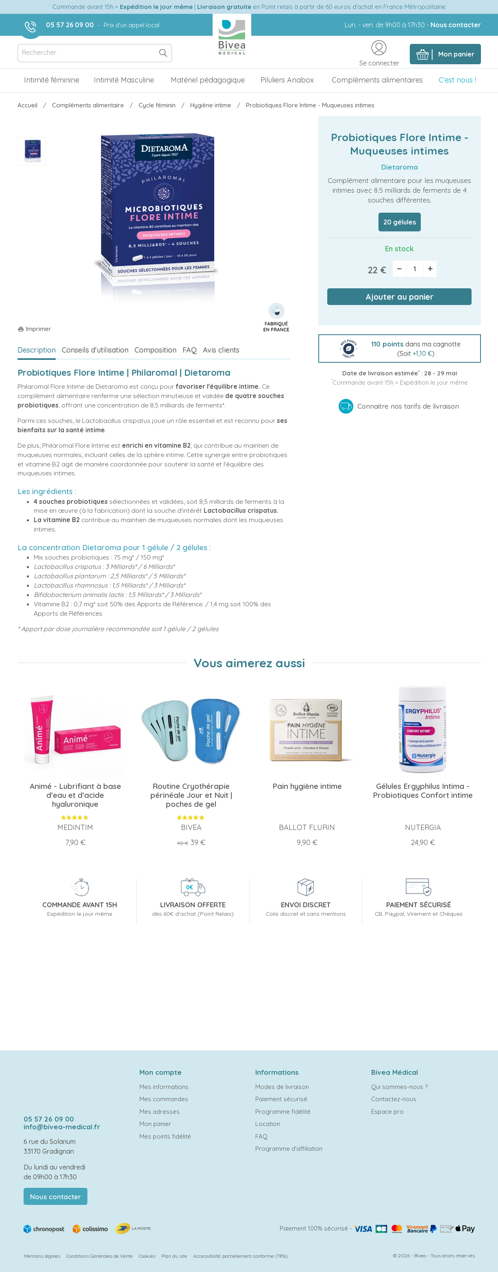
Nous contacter (456, 25)
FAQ (190, 350)
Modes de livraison (282, 1087)
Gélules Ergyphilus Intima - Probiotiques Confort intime (423, 790)
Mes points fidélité (165, 1136)
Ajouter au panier (399, 297)
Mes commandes (163, 1099)
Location (267, 1124)
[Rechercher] (94, 53)
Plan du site (174, 1256)
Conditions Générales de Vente (99, 1256)
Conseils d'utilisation (95, 350)
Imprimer (34, 329)
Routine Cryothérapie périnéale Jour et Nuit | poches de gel (191, 795)
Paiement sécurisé (281, 1099)
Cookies (147, 1256)
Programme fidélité (283, 1111)
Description (36, 350)
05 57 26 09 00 (70, 25)
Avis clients (221, 350)
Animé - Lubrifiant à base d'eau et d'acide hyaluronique (75, 795)
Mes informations (164, 1087)
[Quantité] (414, 269)
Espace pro (387, 1111)
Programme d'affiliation (288, 1148)
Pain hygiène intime (307, 786)
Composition (155, 350)
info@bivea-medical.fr (62, 1126)
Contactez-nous (393, 1099)
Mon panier (155, 1124)
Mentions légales (42, 1256)
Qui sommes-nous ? (399, 1087)
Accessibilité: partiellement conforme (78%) (240, 1256)
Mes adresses (159, 1111)
